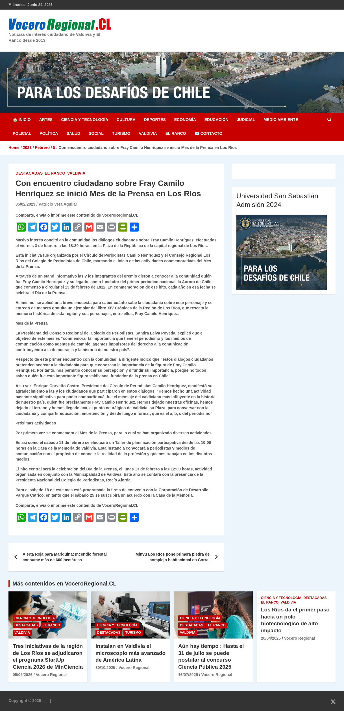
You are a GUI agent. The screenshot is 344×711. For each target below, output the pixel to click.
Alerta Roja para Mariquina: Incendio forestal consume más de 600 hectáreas (65, 557)
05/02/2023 (25, 204)
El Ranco (176, 133)
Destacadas (29, 173)
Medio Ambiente (281, 119)
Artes (46, 119)
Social (96, 133)
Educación (216, 119)
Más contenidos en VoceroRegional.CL (64, 583)
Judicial (246, 119)
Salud (73, 133)
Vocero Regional (51, 674)
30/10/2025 (105, 667)
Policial (22, 133)
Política (49, 133)
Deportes (155, 119)
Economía (185, 119)
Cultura (126, 119)
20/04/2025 (271, 638)
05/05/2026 (22, 674)
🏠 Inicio (22, 119)
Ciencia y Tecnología (84, 119)
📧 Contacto (209, 133)
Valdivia (148, 133)
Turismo (121, 133)
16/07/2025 (188, 674)
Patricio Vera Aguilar (58, 204)
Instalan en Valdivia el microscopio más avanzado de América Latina (130, 653)
